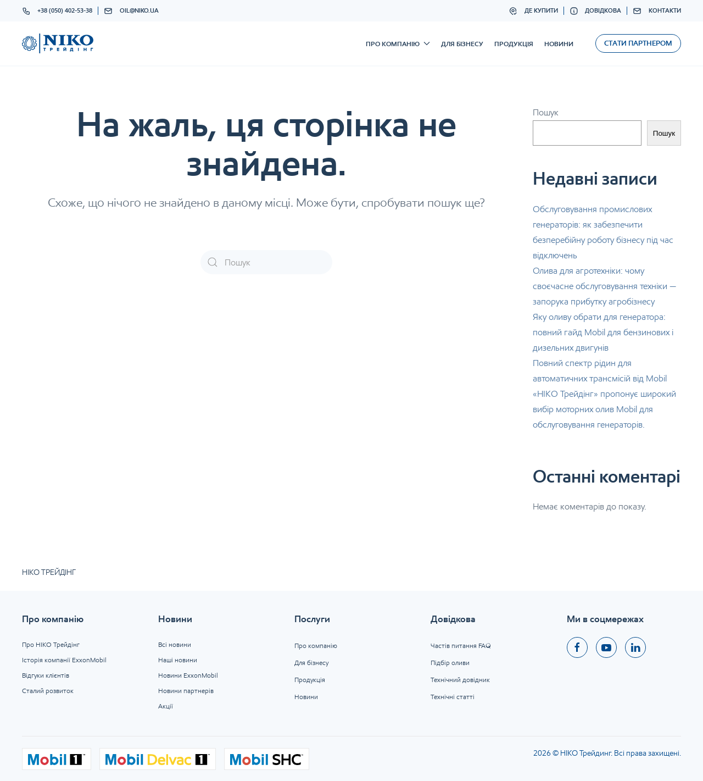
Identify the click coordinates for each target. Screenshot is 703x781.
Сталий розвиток (48, 690)
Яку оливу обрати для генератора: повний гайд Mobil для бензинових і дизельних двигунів (603, 332)
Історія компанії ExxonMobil (64, 660)
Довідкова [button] (596, 11)
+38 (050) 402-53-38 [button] (57, 11)
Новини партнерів (186, 690)
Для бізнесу (462, 44)
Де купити (533, 11)
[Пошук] (266, 262)
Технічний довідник (460, 679)
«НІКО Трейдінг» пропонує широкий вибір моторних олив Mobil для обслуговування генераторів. (604, 409)
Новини (558, 44)
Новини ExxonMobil (188, 675)
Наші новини (177, 660)
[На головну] (57, 43)
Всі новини (174, 644)
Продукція (513, 44)
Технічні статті (453, 697)
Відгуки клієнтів (45, 675)
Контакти (657, 11)
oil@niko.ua (131, 11)
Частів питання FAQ (461, 645)
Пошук (546, 112)
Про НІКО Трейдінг (51, 644)
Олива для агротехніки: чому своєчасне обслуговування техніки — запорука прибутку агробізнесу (604, 286)
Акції (165, 706)
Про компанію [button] (398, 44)
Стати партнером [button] (638, 43)
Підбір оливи (450, 662)
